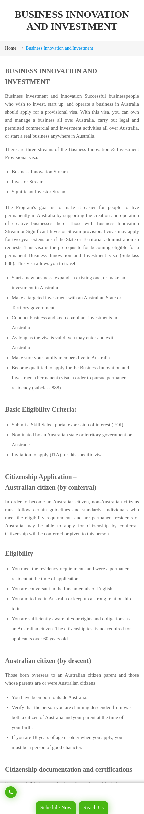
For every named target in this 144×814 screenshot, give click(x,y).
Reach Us (93, 807)
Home (10, 48)
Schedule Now (56, 807)
